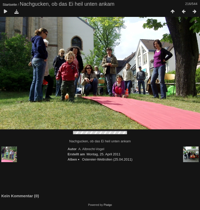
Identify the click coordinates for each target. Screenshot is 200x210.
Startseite (10, 5)
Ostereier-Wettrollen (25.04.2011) (107, 159)
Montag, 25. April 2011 (103, 154)
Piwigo (108, 204)
